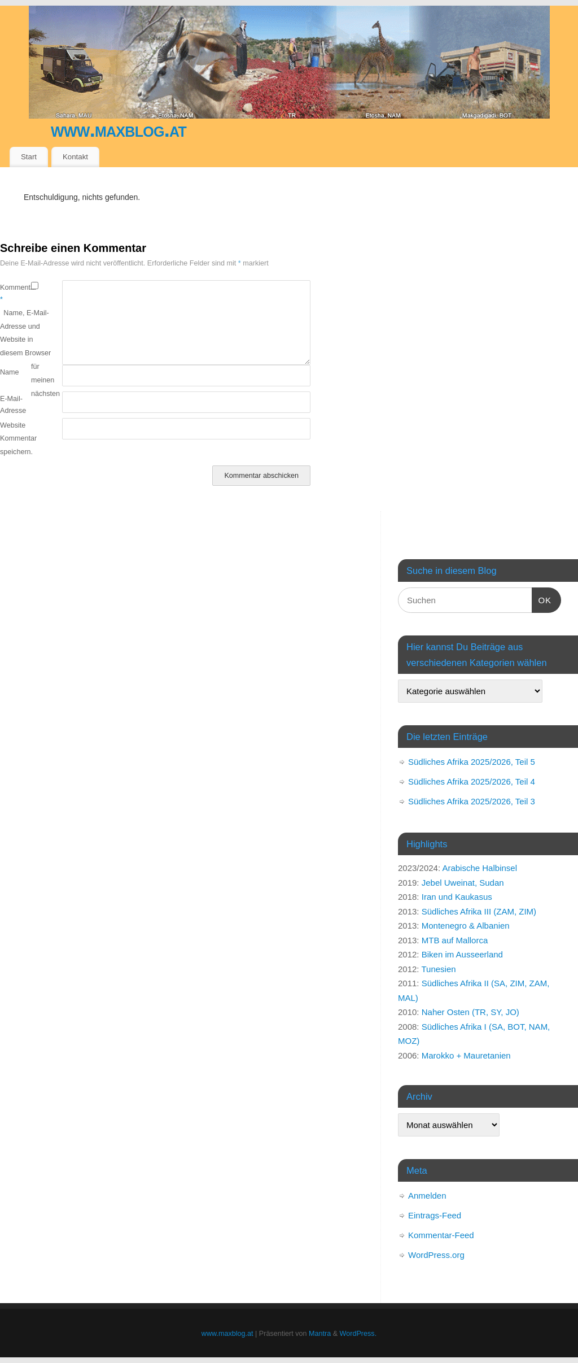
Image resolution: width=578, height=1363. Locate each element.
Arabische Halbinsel (479, 868)
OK (542, 599)
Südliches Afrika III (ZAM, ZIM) (479, 911)
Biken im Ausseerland (462, 954)
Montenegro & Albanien (466, 925)
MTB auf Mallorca (455, 940)
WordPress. (358, 1334)
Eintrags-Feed (434, 1215)
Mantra (320, 1334)
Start (29, 157)
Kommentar (15, 293)
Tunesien (438, 969)
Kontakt (75, 157)
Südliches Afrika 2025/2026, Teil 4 (471, 781)
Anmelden (427, 1195)
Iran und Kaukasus (457, 897)
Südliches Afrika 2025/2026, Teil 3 (471, 801)
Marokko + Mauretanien (466, 1055)
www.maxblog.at (118, 129)
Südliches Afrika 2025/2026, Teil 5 (471, 762)
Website (12, 425)
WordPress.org (436, 1255)
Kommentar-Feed (441, 1235)
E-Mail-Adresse (13, 405)
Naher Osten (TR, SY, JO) (470, 1012)
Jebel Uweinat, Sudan (463, 882)
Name (9, 372)
